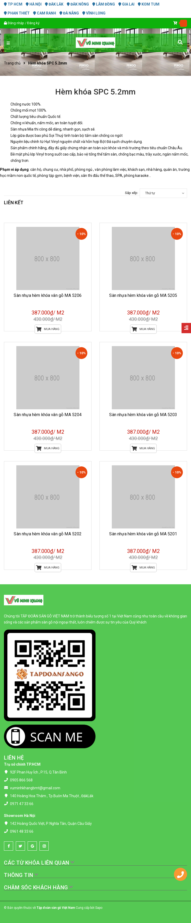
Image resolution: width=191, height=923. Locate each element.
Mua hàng (47, 329)
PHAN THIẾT (17, 13)
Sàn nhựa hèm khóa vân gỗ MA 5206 (48, 295)
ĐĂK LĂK (54, 4)
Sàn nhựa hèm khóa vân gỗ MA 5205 (143, 295)
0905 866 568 (21, 780)
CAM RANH (44, 13)
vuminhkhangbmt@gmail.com (35, 788)
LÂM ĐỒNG (103, 4)
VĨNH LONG (93, 13)
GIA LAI (126, 4)
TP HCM (13, 4)
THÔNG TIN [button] (21, 875)
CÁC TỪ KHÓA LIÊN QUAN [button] (39, 863)
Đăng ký (33, 23)
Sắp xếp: (131, 193)
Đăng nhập (16, 23)
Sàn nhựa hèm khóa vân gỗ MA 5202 (48, 533)
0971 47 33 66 (21, 804)
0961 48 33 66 (21, 831)
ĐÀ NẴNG (69, 13)
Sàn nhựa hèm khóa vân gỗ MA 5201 (143, 533)
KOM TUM (148, 4)
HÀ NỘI (34, 4)
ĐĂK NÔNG (78, 4)
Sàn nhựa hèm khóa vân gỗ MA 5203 (143, 414)
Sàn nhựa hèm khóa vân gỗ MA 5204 (48, 414)
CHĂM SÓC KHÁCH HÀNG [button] (38, 887)
